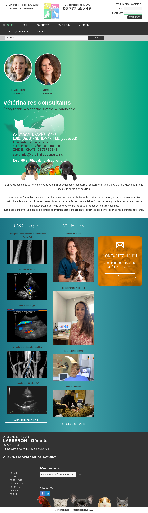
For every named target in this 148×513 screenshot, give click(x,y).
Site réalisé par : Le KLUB (83, 509)
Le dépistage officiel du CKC (27, 383)
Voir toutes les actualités (73, 424)
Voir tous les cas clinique (26, 420)
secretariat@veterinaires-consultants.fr (39, 155)
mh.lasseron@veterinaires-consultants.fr (26, 448)
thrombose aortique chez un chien (27, 347)
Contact (14, 490)
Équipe (26, 25)
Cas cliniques (64, 25)
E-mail (120, 9)
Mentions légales (62, 509)
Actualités (84, 25)
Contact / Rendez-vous (17, 32)
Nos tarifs (42, 32)
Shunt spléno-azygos (27, 305)
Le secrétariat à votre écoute (74, 288)
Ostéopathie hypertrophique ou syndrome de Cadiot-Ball (27, 235)
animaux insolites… (74, 386)
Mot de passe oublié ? (135, 21)
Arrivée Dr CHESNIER (74, 233)
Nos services (43, 25)
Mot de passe (117, 13)
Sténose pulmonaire (27, 269)
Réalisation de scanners (74, 351)
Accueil (10, 25)
